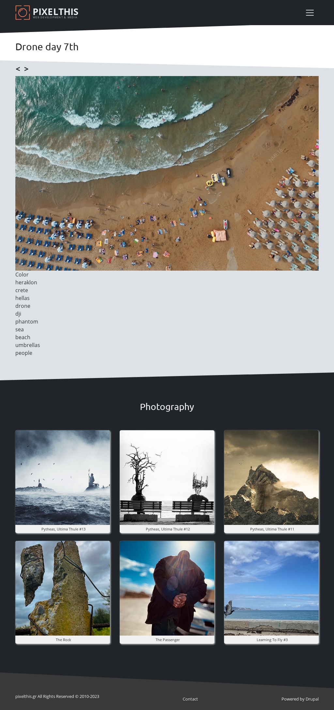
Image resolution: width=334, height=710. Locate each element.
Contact (190, 699)
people (23, 352)
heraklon (26, 282)
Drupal (312, 699)
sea (19, 329)
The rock (63, 639)
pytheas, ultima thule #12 (168, 529)
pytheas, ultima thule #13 (63, 529)
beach (22, 337)
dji (18, 313)
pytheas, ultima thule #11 (272, 529)
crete (21, 290)
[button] (62, 477)
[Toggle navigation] (310, 13)
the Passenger (168, 639)
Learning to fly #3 (272, 639)
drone (22, 305)
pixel (23, 696)
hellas (22, 298)
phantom (26, 321)
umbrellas (27, 345)
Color (22, 274)
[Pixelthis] (48, 12)
